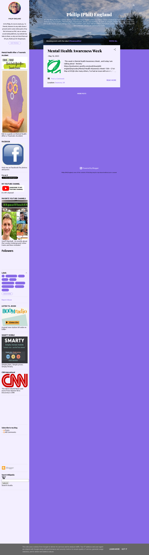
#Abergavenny (8, 283)
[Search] (134, 5)
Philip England (14, 19)
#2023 (5, 279)
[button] (115, 49)
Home (89, 33)
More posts (81, 93)
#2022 (21, 276)
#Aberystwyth (8, 286)
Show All (113, 41)
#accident (19, 286)
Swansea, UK (60, 83)
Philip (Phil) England (89, 14)
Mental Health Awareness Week (74, 50)
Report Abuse (7, 300)
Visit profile (15, 43)
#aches (5, 290)
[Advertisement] (128, 69)
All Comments (9, 432)
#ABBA (13, 279)
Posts (6, 430)
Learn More (114, 549)
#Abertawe (20, 283)
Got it (124, 549)
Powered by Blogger (89, 168)
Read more (111, 80)
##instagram (11, 276)
